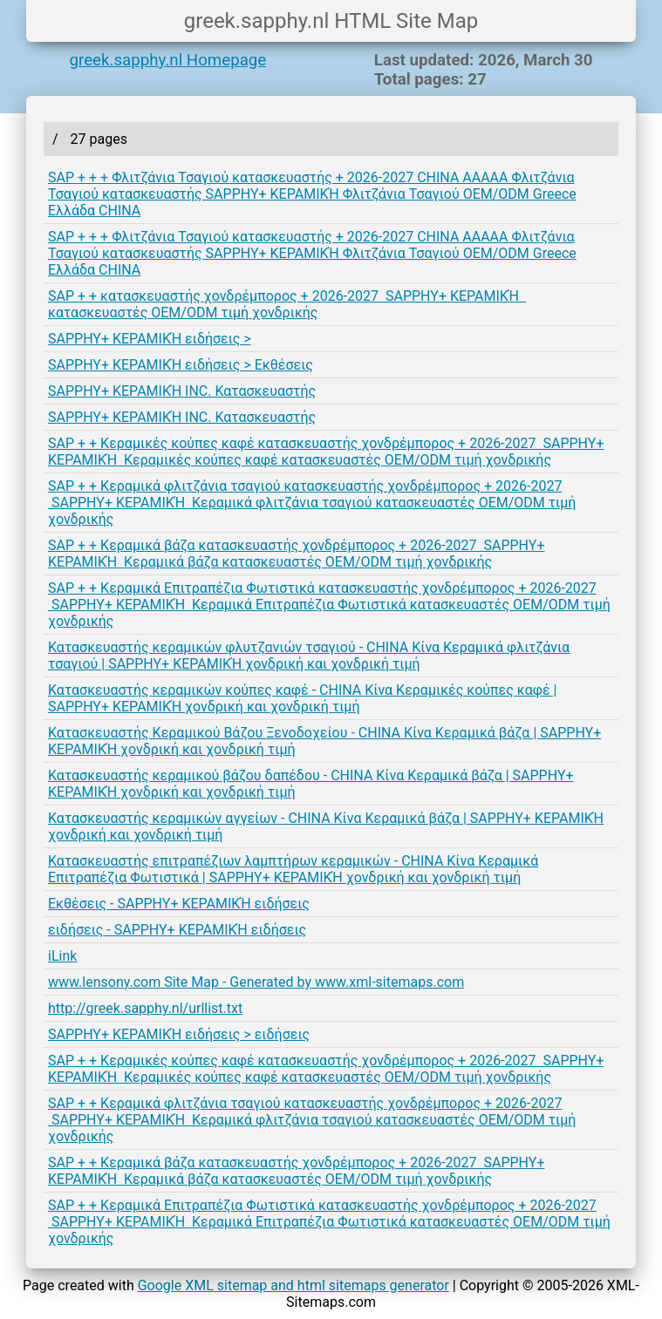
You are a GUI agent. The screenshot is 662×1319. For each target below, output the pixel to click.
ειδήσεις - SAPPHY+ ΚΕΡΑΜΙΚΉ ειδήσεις (177, 929)
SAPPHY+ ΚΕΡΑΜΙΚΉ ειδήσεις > (149, 338)
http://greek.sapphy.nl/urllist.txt (145, 1008)
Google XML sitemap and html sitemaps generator (293, 1285)
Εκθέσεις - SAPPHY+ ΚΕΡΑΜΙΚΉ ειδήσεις (179, 903)
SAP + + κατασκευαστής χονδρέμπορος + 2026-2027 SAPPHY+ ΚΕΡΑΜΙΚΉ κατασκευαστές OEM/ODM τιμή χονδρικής (287, 304)
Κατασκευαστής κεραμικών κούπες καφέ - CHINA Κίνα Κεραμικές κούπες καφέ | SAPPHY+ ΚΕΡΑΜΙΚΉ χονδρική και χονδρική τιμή (302, 698)
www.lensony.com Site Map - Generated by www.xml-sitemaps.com (256, 982)
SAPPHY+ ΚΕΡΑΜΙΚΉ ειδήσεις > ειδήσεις (179, 1034)
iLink (62, 956)
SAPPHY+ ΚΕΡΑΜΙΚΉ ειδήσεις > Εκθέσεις (180, 365)
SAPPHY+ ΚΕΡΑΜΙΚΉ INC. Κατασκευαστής (182, 391)
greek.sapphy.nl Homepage (168, 60)
